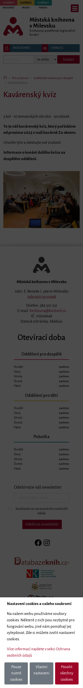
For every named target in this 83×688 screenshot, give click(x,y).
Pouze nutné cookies (16, 673)
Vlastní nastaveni (41, 670)
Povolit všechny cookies (66, 673)
